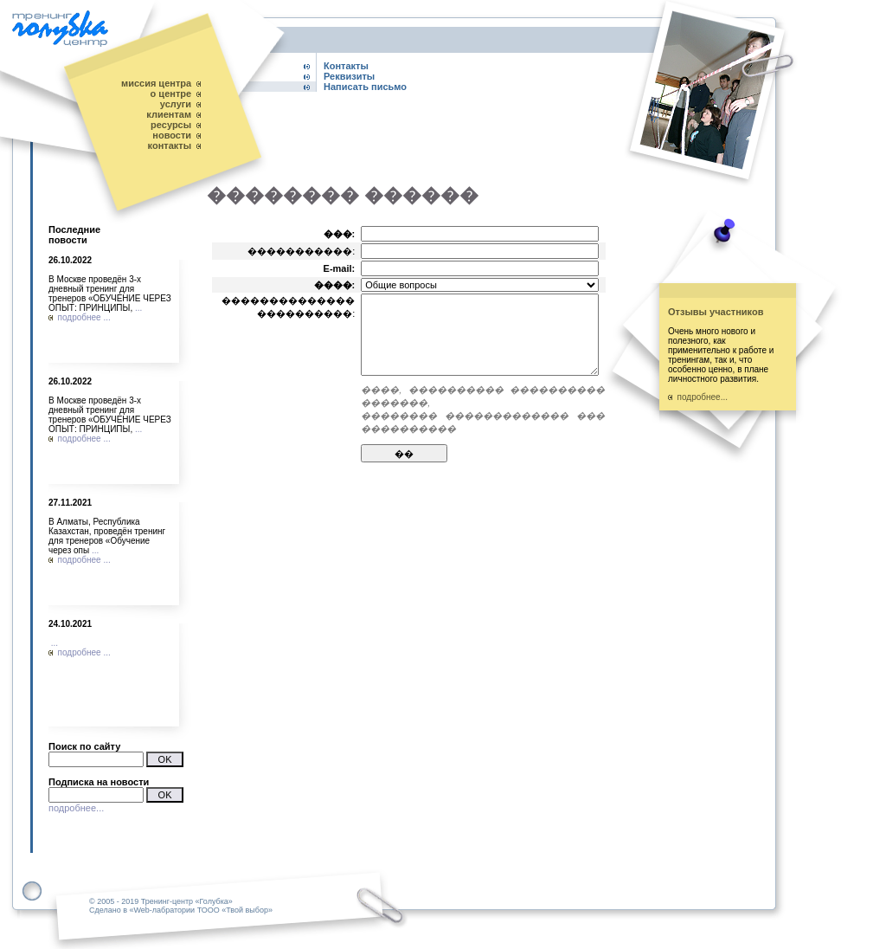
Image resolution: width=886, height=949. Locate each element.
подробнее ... (79, 317)
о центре (171, 93)
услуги (175, 104)
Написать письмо (365, 86)
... (138, 308)
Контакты (346, 66)
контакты (170, 145)
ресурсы (171, 124)
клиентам (168, 114)
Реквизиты (349, 76)
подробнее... (76, 808)
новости (171, 135)
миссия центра (156, 83)
